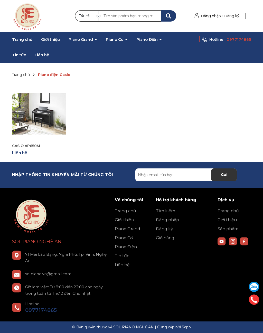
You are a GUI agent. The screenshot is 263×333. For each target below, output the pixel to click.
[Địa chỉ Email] (186, 174)
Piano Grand (81, 39)
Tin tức (19, 55)
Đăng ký (231, 16)
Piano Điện (147, 39)
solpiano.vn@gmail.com (48, 273)
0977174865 (239, 39)
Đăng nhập (211, 16)
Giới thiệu (50, 39)
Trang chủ (22, 39)
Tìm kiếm (165, 210)
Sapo (186, 327)
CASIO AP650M (26, 146)
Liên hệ (42, 55)
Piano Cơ (115, 39)
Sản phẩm (228, 228)
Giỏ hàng (165, 237)
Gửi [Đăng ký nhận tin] (224, 174)
